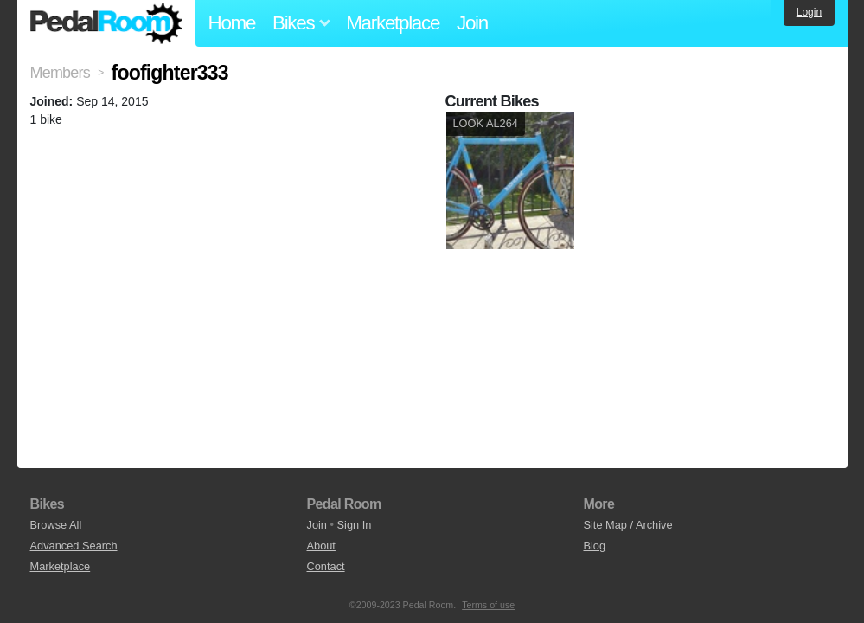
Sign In (354, 524)
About (320, 545)
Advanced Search (74, 545)
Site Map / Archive (627, 524)
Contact (325, 566)
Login (809, 12)
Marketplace (392, 23)
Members (60, 72)
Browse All (56, 524)
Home (232, 23)
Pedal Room (106, 23)
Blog (594, 545)
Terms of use (488, 605)
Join (472, 23)
